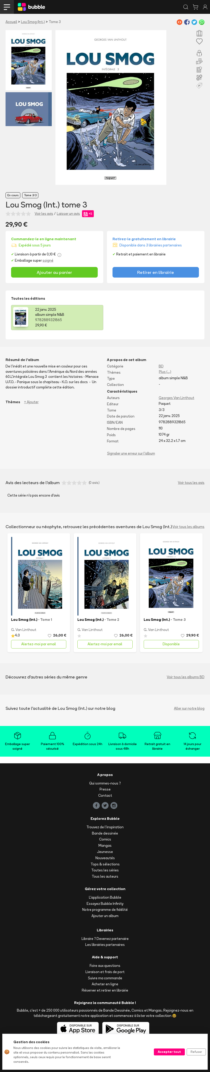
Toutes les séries (105, 870)
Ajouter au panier (54, 272)
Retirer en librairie (155, 272)
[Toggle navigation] (7, 7)
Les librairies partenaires (105, 944)
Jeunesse (105, 852)
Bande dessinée (105, 833)
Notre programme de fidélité (105, 909)
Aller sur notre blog (189, 708)
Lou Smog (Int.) (33, 22)
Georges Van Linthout (176, 398)
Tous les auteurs (105, 876)
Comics (105, 839)
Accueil (11, 22)
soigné (48, 260)
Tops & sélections (105, 864)
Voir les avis (44, 213)
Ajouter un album (105, 916)
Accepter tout (169, 1052)
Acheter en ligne (105, 984)
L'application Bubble (105, 897)
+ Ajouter (31, 402)
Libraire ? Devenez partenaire (105, 938)
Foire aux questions (105, 965)
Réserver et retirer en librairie (105, 990)
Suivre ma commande (105, 978)
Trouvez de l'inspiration (105, 827)
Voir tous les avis (191, 482)
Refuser (196, 1052)
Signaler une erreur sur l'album (131, 453)
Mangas (105, 845)
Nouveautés (105, 858)
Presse (105, 789)
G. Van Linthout (23, 630)
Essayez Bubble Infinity (105, 903)
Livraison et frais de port (105, 972)
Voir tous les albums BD (185, 677)
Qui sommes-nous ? (105, 783)
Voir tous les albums (188, 526)
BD (161, 366)
